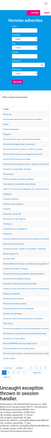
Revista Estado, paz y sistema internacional (21, 139)
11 (24, 372)
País (14, 43)
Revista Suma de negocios (14, 219)
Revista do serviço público (14, 338)
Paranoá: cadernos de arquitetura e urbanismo (23, 318)
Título (14, 26)
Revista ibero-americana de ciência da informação (24, 333)
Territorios (7, 224)
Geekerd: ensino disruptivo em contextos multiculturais (26, 289)
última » (7, 377)
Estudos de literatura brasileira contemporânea (23, 274)
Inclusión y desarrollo (12, 214)
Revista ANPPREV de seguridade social (20, 343)
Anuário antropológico (12, 314)
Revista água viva (10, 254)
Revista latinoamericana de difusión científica (22, 119)
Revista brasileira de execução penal (18, 348)
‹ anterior (19, 368)
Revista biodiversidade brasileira (17, 279)
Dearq (5, 124)
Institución (16, 61)
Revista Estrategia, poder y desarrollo (19, 144)
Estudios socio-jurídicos (13, 204)
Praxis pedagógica (11, 129)
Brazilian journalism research (15, 269)
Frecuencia (16, 69)
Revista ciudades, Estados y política (18, 179)
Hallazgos (7, 194)
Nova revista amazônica (13, 244)
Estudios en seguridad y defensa (17, 169)
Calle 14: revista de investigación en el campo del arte (26, 189)
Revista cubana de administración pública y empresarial (27, 239)
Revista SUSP (9, 259)
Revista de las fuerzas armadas (16, 159)
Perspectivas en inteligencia (15, 229)
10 (18, 372)
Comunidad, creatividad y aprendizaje (19, 184)
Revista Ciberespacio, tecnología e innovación (22, 154)
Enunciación (8, 174)
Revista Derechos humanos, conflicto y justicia (23, 149)
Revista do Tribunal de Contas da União (20, 284)
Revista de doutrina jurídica (14, 304)
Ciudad (15, 52)
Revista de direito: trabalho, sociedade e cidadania (24, 249)
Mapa (47, 13)
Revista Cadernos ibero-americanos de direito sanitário (26, 353)
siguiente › (37, 372)
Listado (35, 13)
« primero (8, 368)
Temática (16, 35)
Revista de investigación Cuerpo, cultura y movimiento (26, 164)
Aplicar (17, 82)
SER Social (7, 323)
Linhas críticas (9, 358)
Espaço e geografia (11, 294)
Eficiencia (7, 114)
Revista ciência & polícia (13, 299)
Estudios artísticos (11, 199)
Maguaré (7, 134)
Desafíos (7, 209)
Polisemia (7, 234)
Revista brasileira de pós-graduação (18, 309)
